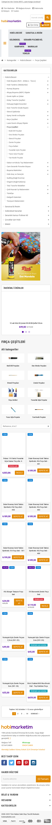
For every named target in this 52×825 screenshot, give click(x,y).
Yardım (15, 11)
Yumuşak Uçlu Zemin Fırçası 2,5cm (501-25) (13, 639)
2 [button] (26, 332)
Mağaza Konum (23, 8)
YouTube (19, 762)
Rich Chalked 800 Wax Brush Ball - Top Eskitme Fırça (38, 684)
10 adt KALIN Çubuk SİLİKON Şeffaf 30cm (26, 323)
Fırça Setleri (13, 400)
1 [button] (23, 332)
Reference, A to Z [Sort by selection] (10, 426)
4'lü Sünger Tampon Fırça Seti (13, 593)
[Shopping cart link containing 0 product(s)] (45, 25)
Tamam (43, 779)
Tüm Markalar (7, 8)
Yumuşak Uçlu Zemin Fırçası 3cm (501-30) (13, 684)
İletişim (5, 11)
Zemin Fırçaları (39, 383)
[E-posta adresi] (18, 779)
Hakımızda (37, 8)
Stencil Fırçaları (13, 383)
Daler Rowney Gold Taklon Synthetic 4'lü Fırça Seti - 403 (39, 507)
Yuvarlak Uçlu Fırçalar (39, 400)
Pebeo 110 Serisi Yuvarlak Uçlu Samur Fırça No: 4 (13, 460)
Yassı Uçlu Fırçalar (13, 417)
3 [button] (29, 332)
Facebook (4, 762)
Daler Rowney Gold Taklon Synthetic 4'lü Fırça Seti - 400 (39, 550)
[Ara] (40, 18)
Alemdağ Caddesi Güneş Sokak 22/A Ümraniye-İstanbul (23, 750)
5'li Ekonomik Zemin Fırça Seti (39, 593)
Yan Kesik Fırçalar (39, 417)
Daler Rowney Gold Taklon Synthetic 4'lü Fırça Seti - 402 (13, 507)
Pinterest (26, 762)
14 (27, 714)
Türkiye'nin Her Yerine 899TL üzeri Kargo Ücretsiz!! (20, 3)
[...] (10, 738)
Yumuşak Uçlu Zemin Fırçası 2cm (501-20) (39, 639)
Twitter (11, 762)
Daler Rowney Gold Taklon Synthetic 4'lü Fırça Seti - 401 (39, 461)
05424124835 (27, 745)
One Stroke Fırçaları (39, 366)
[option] (26, 310)
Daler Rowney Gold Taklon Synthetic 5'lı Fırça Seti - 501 (13, 549)
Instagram (33, 762)
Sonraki (35, 714)
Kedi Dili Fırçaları (13, 366)
